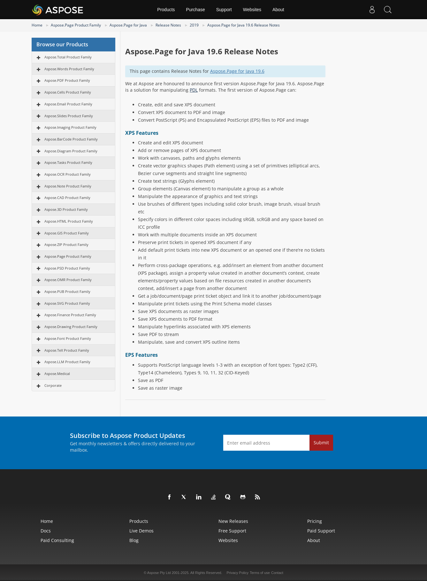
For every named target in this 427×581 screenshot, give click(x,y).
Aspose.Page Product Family (76, 25)
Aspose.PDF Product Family (67, 80)
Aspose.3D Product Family (66, 209)
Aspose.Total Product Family (68, 57)
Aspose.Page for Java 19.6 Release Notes (243, 25)
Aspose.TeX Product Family (66, 350)
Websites (252, 9)
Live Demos (141, 531)
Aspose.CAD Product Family (67, 197)
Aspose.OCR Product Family (67, 174)
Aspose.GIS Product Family (66, 233)
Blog (134, 540)
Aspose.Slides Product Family (68, 115)
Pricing (314, 521)
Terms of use (260, 573)
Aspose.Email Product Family (68, 104)
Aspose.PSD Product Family (67, 268)
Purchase (195, 9)
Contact (277, 573)
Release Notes (168, 25)
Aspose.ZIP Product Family (66, 244)
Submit (321, 443)
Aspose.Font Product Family (67, 338)
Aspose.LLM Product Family (67, 361)
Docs (46, 531)
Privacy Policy (237, 573)
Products (166, 9)
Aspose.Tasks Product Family (68, 162)
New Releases (233, 521)
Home (37, 25)
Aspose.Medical (57, 373)
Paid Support (321, 531)
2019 (194, 25)
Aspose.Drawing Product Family (70, 326)
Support (224, 9)
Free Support (232, 531)
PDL (194, 90)
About (278, 9)
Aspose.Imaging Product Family (70, 127)
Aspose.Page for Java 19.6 (237, 71)
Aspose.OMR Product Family (68, 279)
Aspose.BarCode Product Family (71, 139)
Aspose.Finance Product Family (70, 314)
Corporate (53, 385)
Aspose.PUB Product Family (67, 291)
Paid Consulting (57, 540)
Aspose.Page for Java (128, 25)
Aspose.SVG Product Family (67, 303)
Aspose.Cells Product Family (67, 92)
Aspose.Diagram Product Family (70, 151)
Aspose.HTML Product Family (68, 221)
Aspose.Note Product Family (67, 186)
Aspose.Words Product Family (69, 68)
